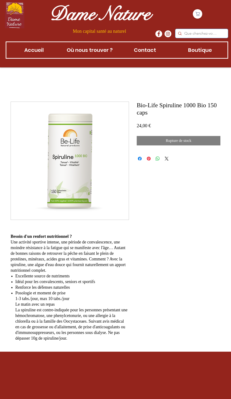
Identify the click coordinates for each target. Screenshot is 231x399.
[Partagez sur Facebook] (140, 158)
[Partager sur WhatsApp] (158, 158)
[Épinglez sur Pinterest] (149, 158)
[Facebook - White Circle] (158, 33)
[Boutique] (197, 14)
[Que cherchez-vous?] (201, 33)
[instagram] (168, 33)
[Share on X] (166, 158)
